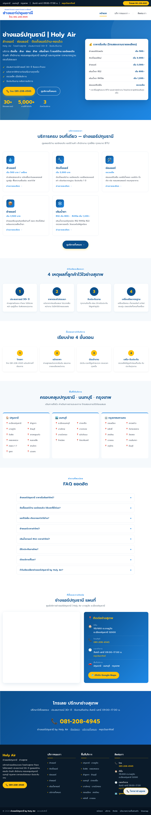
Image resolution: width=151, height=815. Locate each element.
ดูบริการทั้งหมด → (75, 244)
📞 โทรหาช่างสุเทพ (136, 791)
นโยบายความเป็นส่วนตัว (129, 811)
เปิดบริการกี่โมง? (28, 559)
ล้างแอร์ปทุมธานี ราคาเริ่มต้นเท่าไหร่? (37, 497)
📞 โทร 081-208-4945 (18, 91)
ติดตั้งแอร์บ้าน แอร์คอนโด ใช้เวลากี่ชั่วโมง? (40, 508)
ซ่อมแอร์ (52, 774)
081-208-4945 (101, 642)
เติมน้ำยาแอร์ (54, 786)
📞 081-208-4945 (75, 721)
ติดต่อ (115, 811)
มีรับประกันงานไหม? (29, 549)
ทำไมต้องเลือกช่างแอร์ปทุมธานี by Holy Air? (41, 570)
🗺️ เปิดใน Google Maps (103, 675)
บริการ (107, 811)
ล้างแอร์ (52, 762)
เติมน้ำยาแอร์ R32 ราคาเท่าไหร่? (35, 539)
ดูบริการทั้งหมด (48, 91)
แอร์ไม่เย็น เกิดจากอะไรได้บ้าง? (34, 518)
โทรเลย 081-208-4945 (136, 3)
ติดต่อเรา (142, 13)
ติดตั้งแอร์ (53, 768)
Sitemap (144, 811)
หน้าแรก (103, 13)
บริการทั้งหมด (89, 729)
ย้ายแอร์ (52, 780)
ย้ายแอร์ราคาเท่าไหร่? (30, 528)
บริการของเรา (122, 13)
